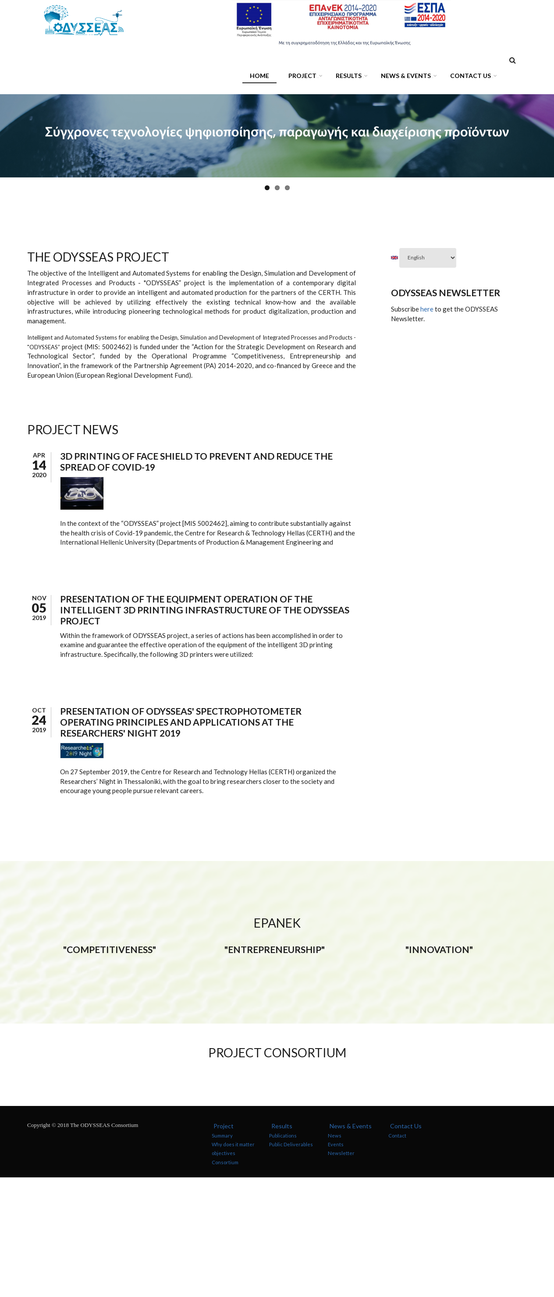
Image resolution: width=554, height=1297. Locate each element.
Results (350, 77)
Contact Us (472, 77)
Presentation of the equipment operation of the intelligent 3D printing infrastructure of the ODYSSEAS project (204, 609)
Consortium (225, 1282)
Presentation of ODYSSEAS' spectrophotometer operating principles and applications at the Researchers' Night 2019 (181, 721)
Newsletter (341, 1273)
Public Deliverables (291, 1264)
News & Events (407, 77)
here (426, 309)
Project (304, 77)
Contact (397, 1255)
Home (259, 75)
